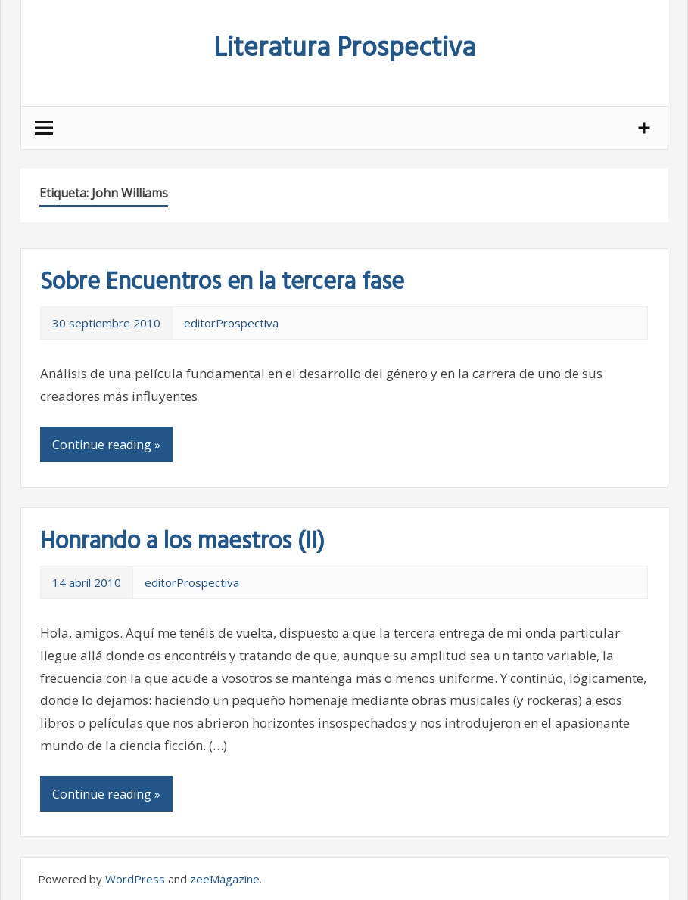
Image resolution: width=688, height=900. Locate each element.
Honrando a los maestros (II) (182, 542)
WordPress (135, 878)
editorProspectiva (231, 323)
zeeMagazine (225, 878)
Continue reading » (106, 444)
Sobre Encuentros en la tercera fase (222, 282)
